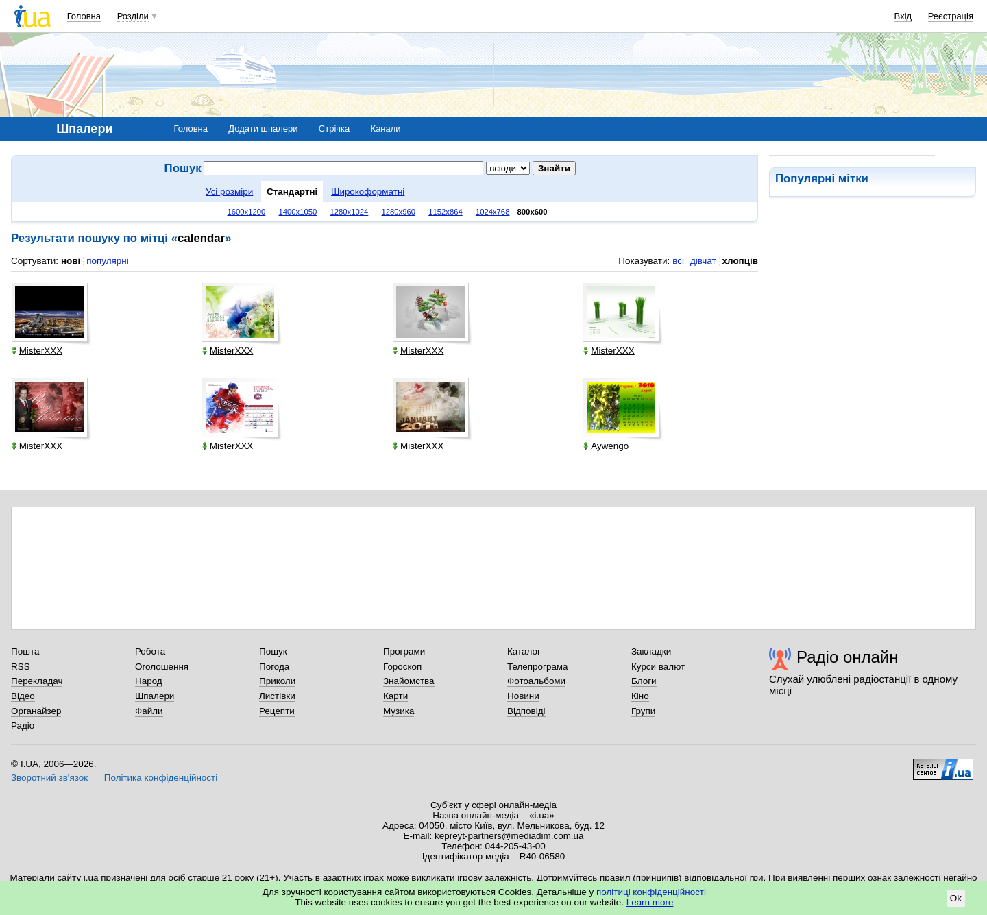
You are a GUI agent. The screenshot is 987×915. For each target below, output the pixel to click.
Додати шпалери (262, 128)
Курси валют (658, 666)
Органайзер (36, 711)
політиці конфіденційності (651, 892)
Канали (386, 128)
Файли (149, 711)
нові (70, 261)
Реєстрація (950, 16)
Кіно (640, 696)
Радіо (22, 725)
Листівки (277, 696)
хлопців (740, 261)
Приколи (277, 681)
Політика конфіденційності (160, 777)
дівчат (703, 261)
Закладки (651, 651)
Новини (523, 696)
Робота (150, 651)
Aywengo (606, 446)
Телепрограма (537, 666)
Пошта (25, 651)
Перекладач (36, 681)
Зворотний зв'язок (49, 777)
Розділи (133, 16)
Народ (148, 681)
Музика (398, 711)
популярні (107, 261)
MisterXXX (37, 350)
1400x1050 (297, 212)
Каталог (524, 651)
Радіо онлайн (847, 657)
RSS (20, 666)
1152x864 (445, 212)
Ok (956, 898)
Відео (23, 696)
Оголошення (161, 666)
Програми (404, 651)
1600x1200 (247, 212)
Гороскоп (402, 666)
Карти (395, 696)
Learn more (650, 902)
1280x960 (398, 212)
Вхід (903, 16)
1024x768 (493, 212)
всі (678, 261)
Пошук (273, 651)
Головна (84, 16)
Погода (274, 666)
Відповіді (526, 711)
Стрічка (334, 128)
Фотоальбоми (536, 681)
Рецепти (277, 711)
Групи (643, 711)
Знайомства (409, 681)
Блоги (644, 681)
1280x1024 (349, 212)
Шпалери (154, 696)
